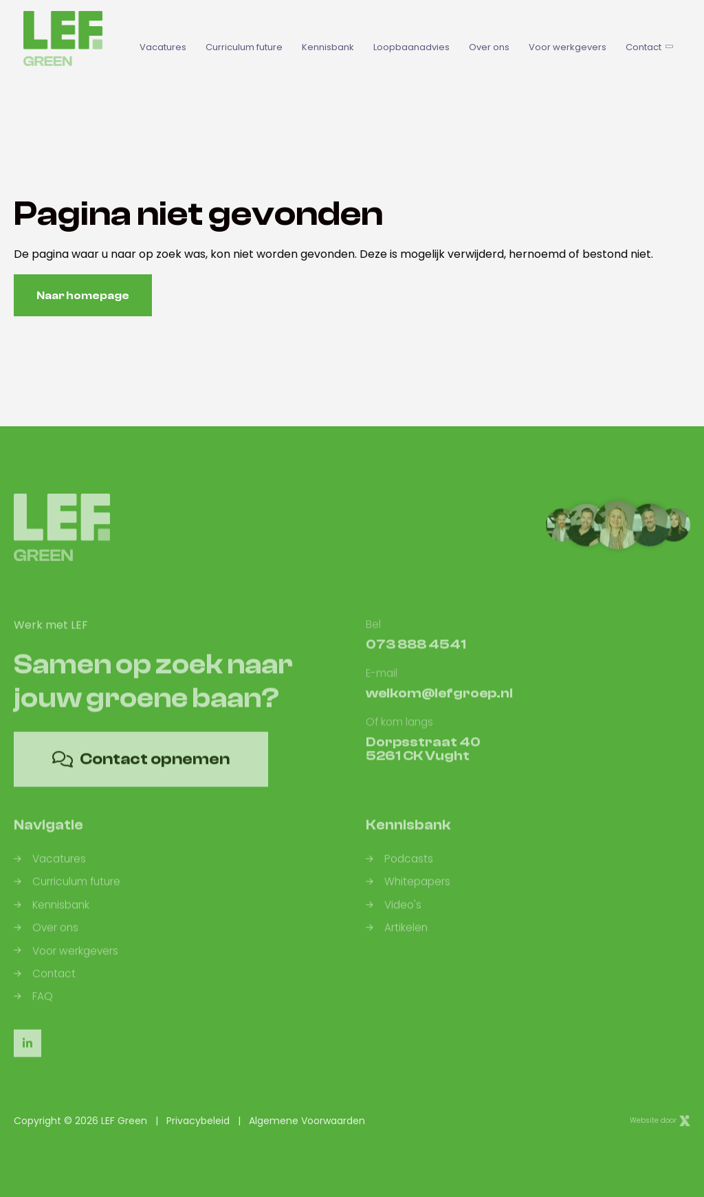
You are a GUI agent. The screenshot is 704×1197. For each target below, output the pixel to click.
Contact (648, 47)
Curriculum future (244, 47)
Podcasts (399, 870)
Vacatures (163, 47)
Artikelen (397, 939)
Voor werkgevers (567, 47)
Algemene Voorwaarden (307, 1121)
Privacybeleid (198, 1121)
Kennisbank (328, 47)
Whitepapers (408, 893)
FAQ (33, 1007)
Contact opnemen (141, 770)
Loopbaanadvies (411, 47)
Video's (393, 916)
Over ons (489, 47)
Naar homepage (82, 295)
